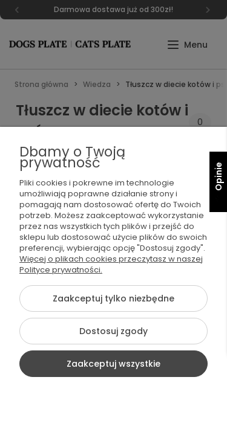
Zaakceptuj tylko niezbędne (113, 298)
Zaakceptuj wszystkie (113, 364)
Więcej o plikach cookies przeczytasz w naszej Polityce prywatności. (111, 264)
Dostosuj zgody (113, 331)
